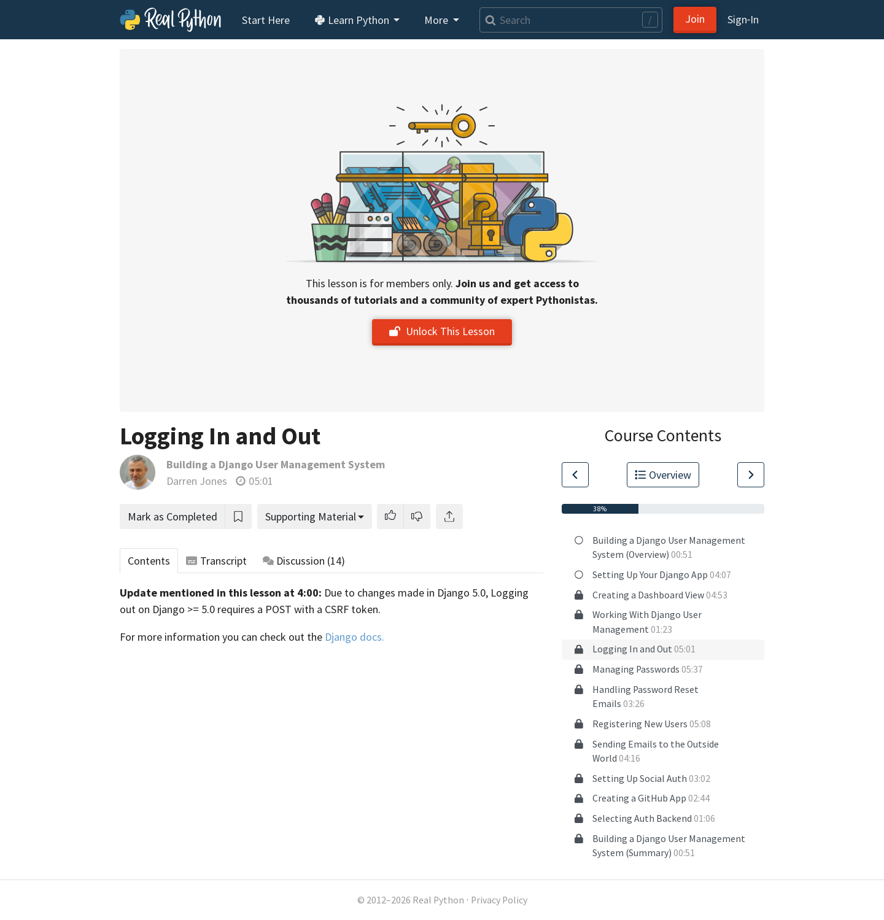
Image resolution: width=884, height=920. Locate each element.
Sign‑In (743, 19)
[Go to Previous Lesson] (575, 474)
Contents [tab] (149, 561)
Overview (663, 475)
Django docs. (354, 637)
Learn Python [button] (353, 20)
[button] (390, 516)
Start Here (266, 20)
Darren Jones (196, 481)
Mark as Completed (172, 516)
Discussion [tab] (304, 561)
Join (695, 19)
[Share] (449, 516)
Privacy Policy (499, 900)
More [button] (437, 20)
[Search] (570, 20)
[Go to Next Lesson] (750, 474)
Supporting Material (310, 516)
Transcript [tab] (216, 561)
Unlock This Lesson (442, 331)
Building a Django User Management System (275, 464)
